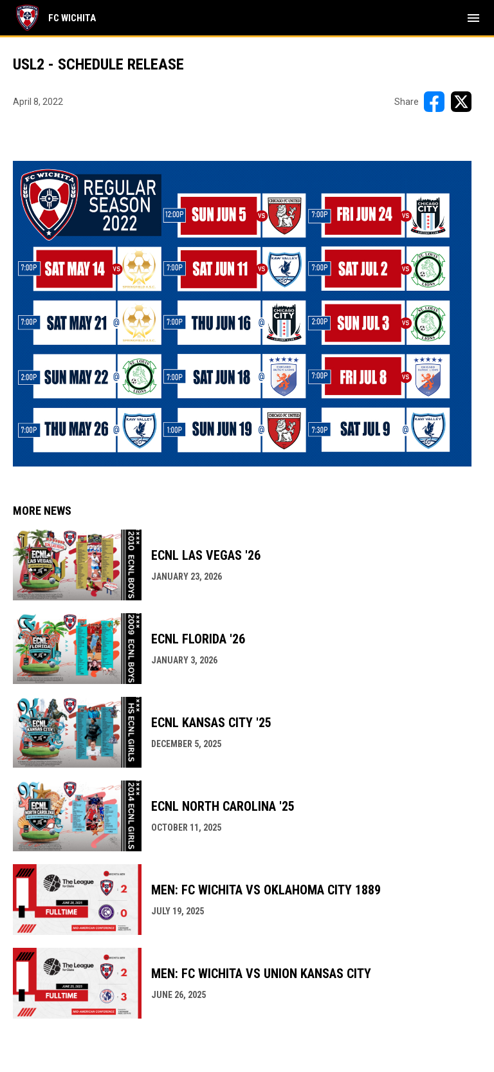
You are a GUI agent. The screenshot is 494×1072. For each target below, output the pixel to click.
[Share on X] (461, 101)
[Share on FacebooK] (434, 101)
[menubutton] (473, 18)
